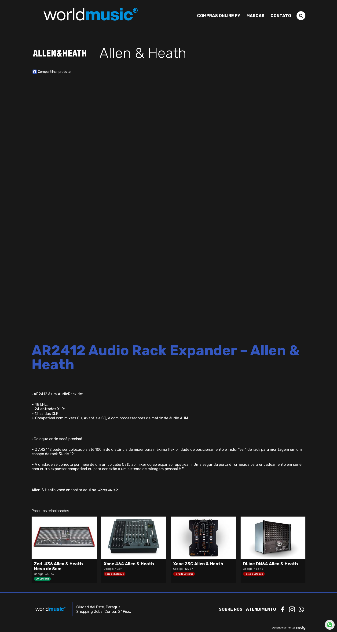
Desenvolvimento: (288, 628)
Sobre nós (230, 609)
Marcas (255, 16)
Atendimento (261, 609)
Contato (281, 16)
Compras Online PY (218, 16)
